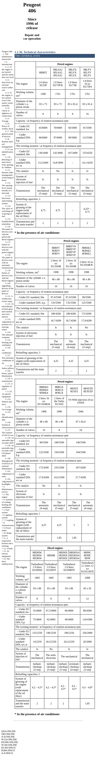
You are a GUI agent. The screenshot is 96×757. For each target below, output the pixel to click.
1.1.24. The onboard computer (7, 335)
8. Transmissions (8, 524)
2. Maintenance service (7, 489)
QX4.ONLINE (8, 731)
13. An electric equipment (6, 553)
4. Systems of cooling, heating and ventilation (7, 503)
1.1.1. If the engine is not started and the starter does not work (8, 72)
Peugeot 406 (7, 51)
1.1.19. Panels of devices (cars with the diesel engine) (8, 275)
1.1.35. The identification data (7, 416)
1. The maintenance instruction (7, 56)
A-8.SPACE (7, 753)
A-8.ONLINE (8, 736)
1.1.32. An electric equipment (7, 394)
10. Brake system (7, 534)
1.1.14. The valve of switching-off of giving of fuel (7, 211)
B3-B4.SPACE (8, 747)
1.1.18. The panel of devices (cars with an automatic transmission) (7, 261)
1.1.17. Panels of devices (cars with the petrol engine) (8, 247)
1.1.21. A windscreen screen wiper (7, 298)
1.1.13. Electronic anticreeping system (7, 199)
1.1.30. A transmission (7, 379)
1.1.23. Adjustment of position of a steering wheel (8, 324)
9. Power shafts (6, 529)
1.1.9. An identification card (7, 152)
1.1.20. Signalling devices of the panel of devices (7, 288)
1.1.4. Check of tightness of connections (7, 112)
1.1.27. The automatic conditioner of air (8, 359)
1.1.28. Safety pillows (8, 366)
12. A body (8, 548)
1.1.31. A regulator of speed (7, 386)
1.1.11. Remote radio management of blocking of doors (8, 175)
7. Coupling (8, 520)
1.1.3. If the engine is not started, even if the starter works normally (7, 99)
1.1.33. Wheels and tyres (7, 401)
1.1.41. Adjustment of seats (8, 474)
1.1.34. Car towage (6, 408)
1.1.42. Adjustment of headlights (8, 481)
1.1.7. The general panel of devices (7, 134)
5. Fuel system (5, 511)
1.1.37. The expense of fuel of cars (8, 432)
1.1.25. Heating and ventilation (7, 342)
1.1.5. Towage (6, 119)
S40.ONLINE (8, 734)
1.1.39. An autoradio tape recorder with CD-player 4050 (8, 450)
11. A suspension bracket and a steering (7, 542)
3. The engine (5, 495)
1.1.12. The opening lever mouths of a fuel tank (7, 188)
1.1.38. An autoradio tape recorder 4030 (8, 440)
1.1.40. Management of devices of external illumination (7, 463)
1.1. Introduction (7, 63)
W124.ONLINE (9, 739)
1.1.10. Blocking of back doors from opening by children (7, 162)
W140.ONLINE (9, 745)
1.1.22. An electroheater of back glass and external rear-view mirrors (8, 310)
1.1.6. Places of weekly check (7, 126)
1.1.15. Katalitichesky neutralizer (8, 221)
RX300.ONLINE (9, 742)
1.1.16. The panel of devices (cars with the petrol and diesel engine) (8, 233)
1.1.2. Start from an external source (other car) (7, 85)
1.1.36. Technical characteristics (8, 425)
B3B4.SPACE (8, 750)
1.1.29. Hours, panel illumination (7, 373)
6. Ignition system (7, 516)
